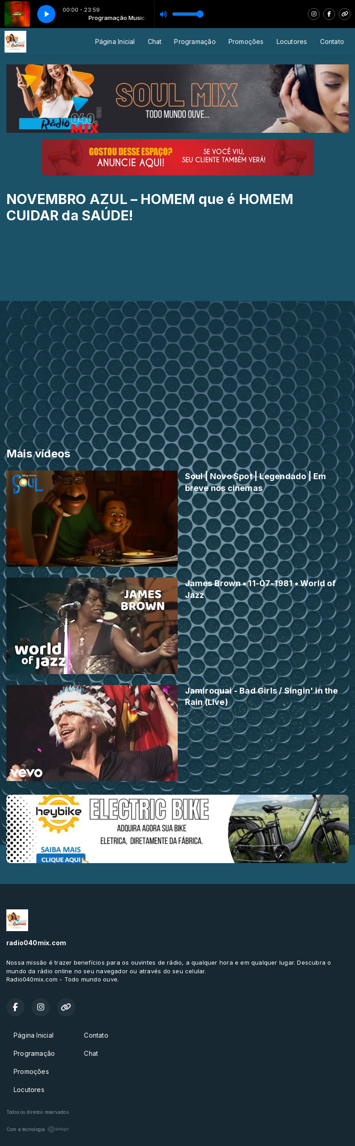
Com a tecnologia (37, 1129)
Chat (155, 41)
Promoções (246, 41)
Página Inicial (115, 41)
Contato (332, 41)
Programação (194, 41)
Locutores (292, 41)
